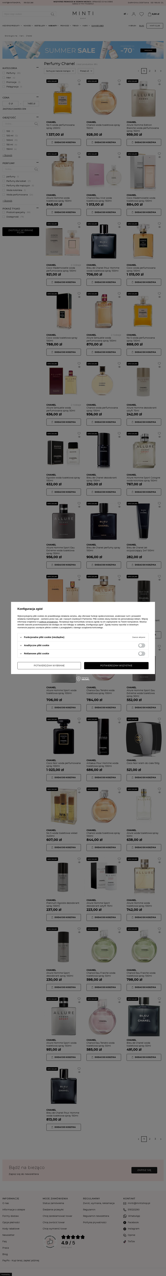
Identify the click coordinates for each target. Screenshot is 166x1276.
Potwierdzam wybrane (49, 666)
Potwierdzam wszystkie (116, 666)
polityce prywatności (48, 622)
